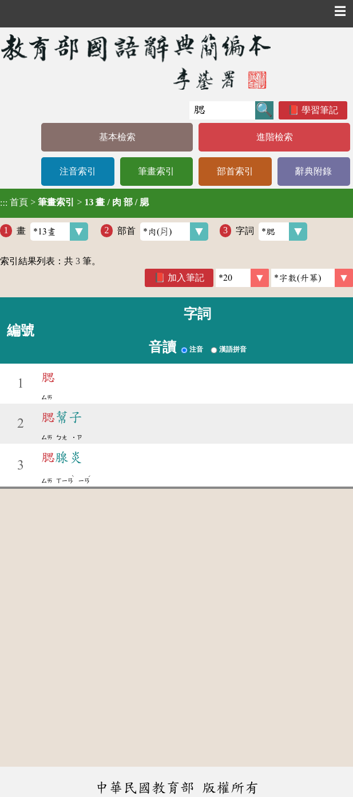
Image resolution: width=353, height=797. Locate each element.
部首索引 (235, 171)
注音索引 (78, 171)
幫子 (61, 417)
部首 (162, 231)
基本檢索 (117, 137)
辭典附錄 (313, 171)
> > (74, 202)
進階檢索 (274, 137)
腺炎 (61, 457)
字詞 (271, 231)
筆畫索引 (156, 171)
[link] (312, 278)
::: (3, 203)
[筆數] (242, 278)
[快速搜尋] (222, 110)
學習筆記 (320, 110)
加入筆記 (186, 277)
